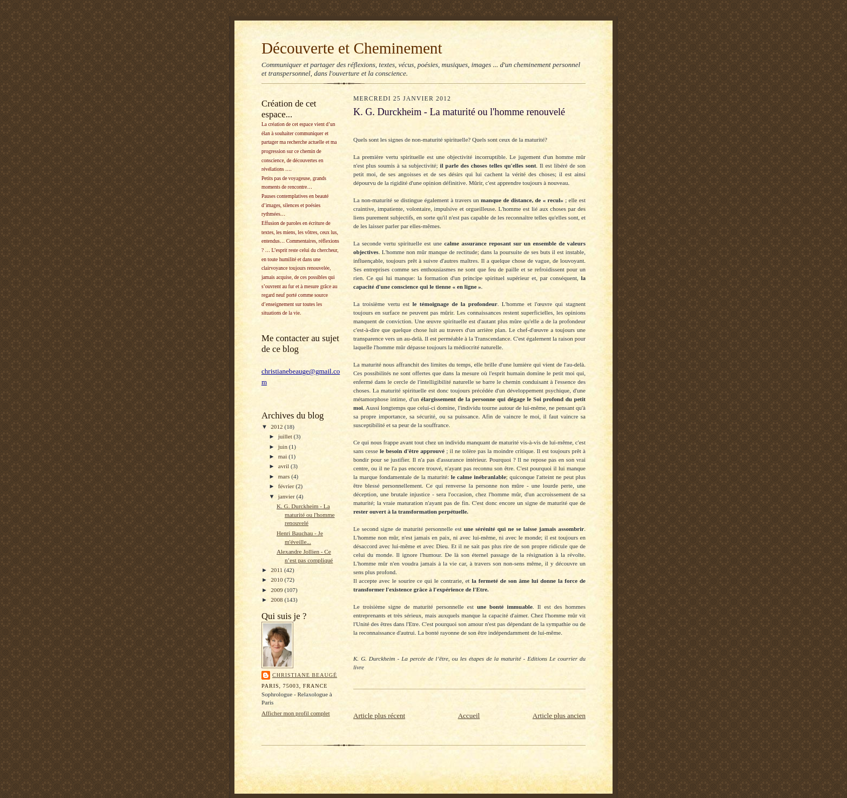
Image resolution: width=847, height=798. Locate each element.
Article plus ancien (559, 715)
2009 (277, 590)
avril (284, 466)
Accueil (469, 715)
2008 (277, 599)
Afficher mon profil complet (295, 713)
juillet (286, 436)
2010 (277, 579)
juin (283, 446)
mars (285, 476)
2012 (277, 426)
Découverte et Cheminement (351, 48)
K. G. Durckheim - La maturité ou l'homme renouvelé (306, 514)
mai (283, 456)
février (287, 486)
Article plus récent (379, 715)
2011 (277, 570)
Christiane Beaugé (304, 675)
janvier (287, 496)
